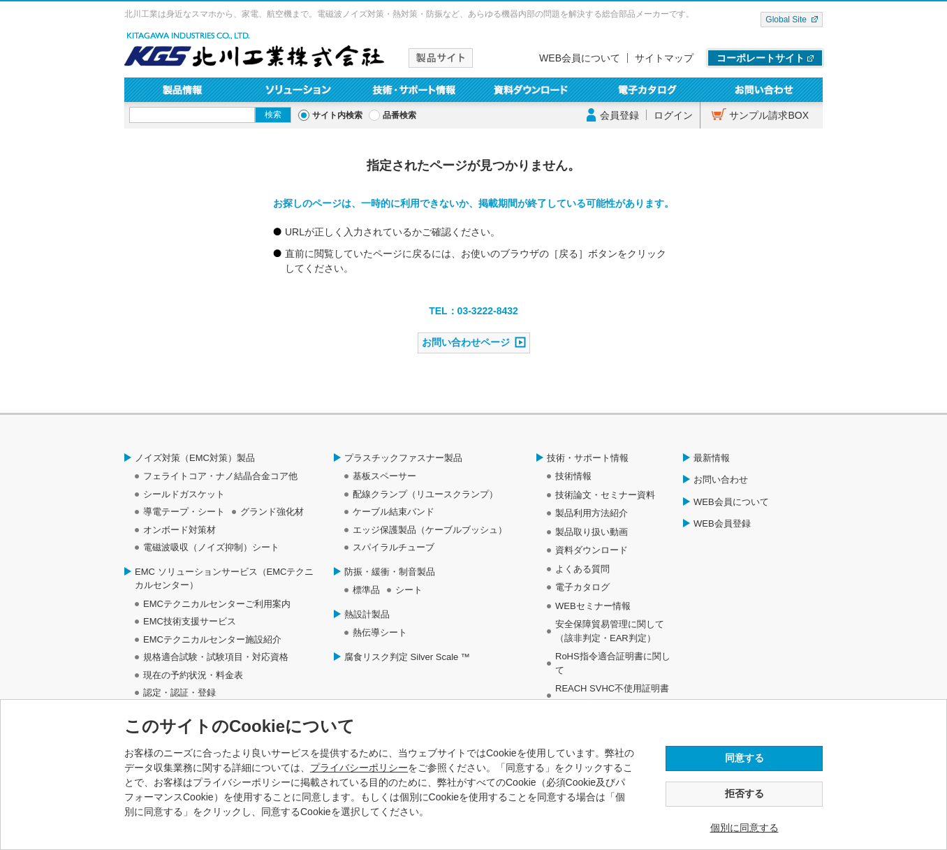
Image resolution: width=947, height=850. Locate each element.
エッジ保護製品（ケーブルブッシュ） (430, 530)
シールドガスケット (184, 494)
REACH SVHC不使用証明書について (612, 695)
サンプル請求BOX (769, 115)
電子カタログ (648, 90)
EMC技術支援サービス (189, 621)
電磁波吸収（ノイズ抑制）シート (211, 547)
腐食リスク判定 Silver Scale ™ (407, 657)
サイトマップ (664, 58)
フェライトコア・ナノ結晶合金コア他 (220, 476)
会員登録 (619, 115)
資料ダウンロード (532, 90)
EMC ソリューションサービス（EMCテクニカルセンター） (224, 578)
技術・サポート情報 (415, 90)
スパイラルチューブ (393, 547)
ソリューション (299, 90)
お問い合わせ (764, 90)
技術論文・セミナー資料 (605, 495)
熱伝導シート (380, 632)
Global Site (786, 19)
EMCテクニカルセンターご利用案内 (217, 604)
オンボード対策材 (179, 530)
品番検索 (399, 115)
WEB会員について (579, 58)
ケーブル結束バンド (393, 511)
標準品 (366, 590)
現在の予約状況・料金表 (193, 675)
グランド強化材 (272, 511)
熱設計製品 (367, 614)
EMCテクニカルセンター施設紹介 (212, 639)
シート (409, 590)
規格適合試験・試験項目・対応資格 (215, 657)
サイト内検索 (337, 115)
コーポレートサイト (761, 58)
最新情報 (711, 458)
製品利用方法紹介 (591, 513)
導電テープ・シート (184, 511)
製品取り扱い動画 (591, 532)
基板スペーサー (384, 476)
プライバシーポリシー (359, 767)
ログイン (673, 115)
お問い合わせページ (466, 342)
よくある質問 (582, 569)
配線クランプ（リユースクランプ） (425, 494)
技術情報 (573, 476)
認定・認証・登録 (179, 692)
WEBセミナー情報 (593, 606)
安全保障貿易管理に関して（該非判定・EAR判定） (609, 631)
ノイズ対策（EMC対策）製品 (195, 458)
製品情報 (182, 90)
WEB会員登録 (722, 523)
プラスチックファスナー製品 (403, 458)
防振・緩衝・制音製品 (389, 571)
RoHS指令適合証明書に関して (612, 663)
